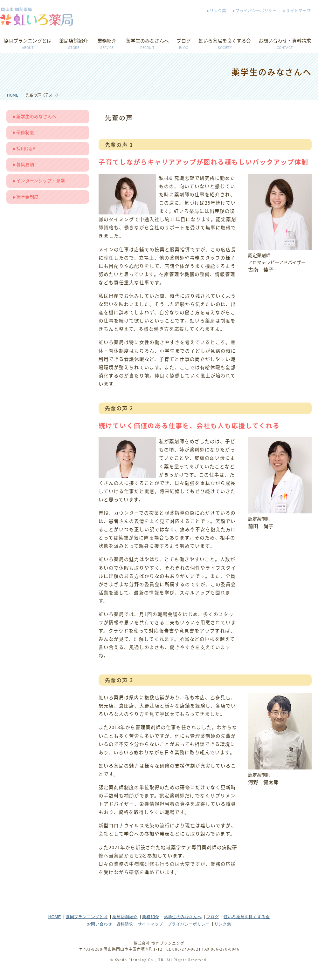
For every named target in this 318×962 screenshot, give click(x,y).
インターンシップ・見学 (40, 180)
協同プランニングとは (28, 44)
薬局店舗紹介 (73, 44)
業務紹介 (106, 44)
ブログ (183, 44)
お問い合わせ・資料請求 (285, 44)
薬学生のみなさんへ (147, 44)
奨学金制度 (27, 196)
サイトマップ (298, 10)
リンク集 (218, 10)
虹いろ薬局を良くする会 (224, 44)
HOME (12, 95)
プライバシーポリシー (256, 10)
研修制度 (25, 132)
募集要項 (25, 164)
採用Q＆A (26, 148)
